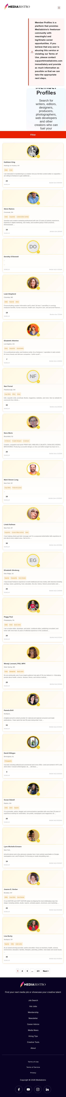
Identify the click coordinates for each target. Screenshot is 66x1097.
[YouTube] (28, 1089)
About (33, 1048)
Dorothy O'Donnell (11, 257)
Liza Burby (8, 936)
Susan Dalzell (9, 800)
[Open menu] (59, 8)
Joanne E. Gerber (11, 889)
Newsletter (33, 1018)
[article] (33, 165)
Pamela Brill (9, 710)
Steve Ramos (9, 209)
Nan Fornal (8, 386)
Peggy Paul (8, 617)
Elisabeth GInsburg (11, 570)
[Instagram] (38, 1089)
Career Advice (33, 1024)
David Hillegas (9, 753)
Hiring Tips (33, 1036)
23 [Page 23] (38, 971)
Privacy (33, 1073)
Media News (33, 1030)
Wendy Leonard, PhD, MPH (14, 664)
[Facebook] (19, 1089)
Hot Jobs (33, 1006)
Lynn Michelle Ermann (13, 847)
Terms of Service (33, 1067)
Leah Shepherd (10, 294)
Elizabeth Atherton (11, 341)
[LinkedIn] (47, 1089)
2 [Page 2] (22, 971)
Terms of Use (33, 1062)
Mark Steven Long (11, 480)
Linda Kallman (9, 524)
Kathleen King (9, 162)
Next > (46, 971)
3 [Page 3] (27, 971)
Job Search (33, 1000)
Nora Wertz (8, 433)
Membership (33, 1012)
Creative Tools (33, 1042)
